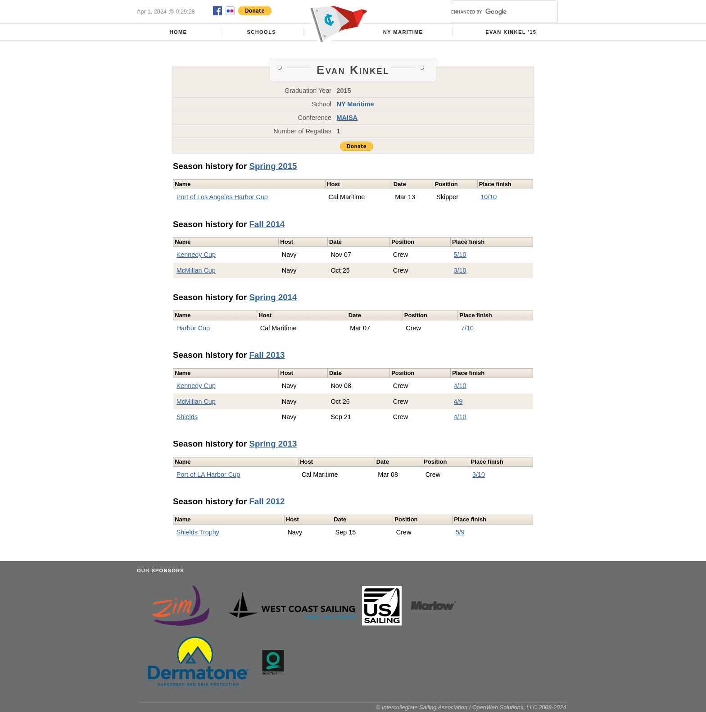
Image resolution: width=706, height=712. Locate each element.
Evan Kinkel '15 (510, 32)
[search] (493, 11)
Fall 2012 (267, 501)
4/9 (458, 401)
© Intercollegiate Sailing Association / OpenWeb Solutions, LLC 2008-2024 (471, 707)
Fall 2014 (267, 224)
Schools (261, 32)
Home (178, 32)
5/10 (460, 254)
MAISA (347, 117)
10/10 (488, 197)
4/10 (460, 385)
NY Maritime (403, 32)
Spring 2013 (273, 443)
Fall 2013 (267, 355)
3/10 (460, 270)
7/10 (467, 328)
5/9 (460, 532)
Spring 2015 (273, 166)
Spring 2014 (273, 297)
